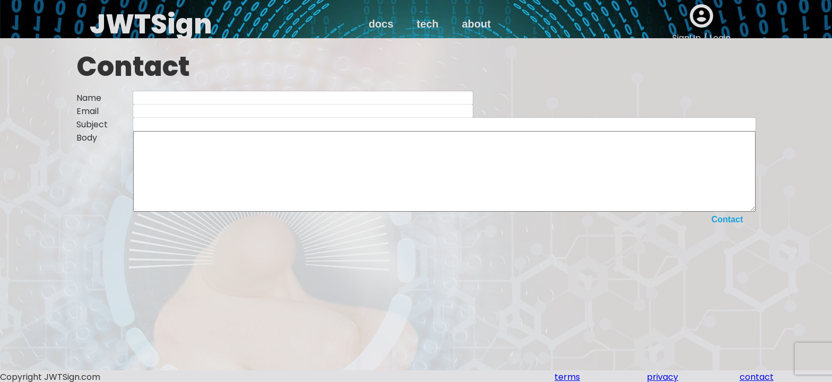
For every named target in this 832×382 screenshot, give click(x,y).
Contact (727, 235)
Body (86, 138)
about (476, 24)
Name (88, 98)
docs (381, 24)
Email (87, 111)
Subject (92, 124)
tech (427, 24)
